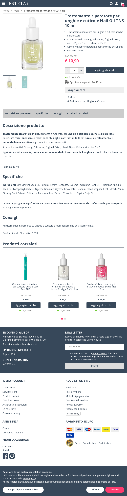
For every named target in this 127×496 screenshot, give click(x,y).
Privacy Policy (99, 353)
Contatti (6, 428)
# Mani (71, 97)
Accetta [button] (115, 489)
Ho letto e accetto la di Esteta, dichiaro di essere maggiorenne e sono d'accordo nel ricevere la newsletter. (96, 356)
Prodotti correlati (77, 113)
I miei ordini (8, 387)
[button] (62, 319)
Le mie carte (9, 408)
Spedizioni (71, 387)
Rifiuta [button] (95, 489)
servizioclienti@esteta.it (25, 344)
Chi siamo (7, 446)
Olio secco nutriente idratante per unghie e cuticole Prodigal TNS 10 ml (63, 287)
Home (6, 10)
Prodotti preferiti (11, 396)
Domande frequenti (12, 432)
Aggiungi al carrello (105, 70)
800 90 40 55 (35, 336)
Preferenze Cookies (76, 408)
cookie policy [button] (29, 478)
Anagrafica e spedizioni (14, 404)
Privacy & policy (74, 404)
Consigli (57, 113)
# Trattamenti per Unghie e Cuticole (86, 101)
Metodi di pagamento (77, 396)
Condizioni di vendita (77, 400)
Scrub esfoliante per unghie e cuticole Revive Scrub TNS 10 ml (101, 287)
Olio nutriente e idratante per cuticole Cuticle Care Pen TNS (25, 287)
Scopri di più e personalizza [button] (23, 489)
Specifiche (42, 113)
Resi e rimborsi (74, 391)
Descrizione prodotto (18, 113)
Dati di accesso (10, 400)
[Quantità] (74, 70)
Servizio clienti (10, 391)
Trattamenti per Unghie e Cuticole (44, 10)
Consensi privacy (11, 413)
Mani (16, 10)
